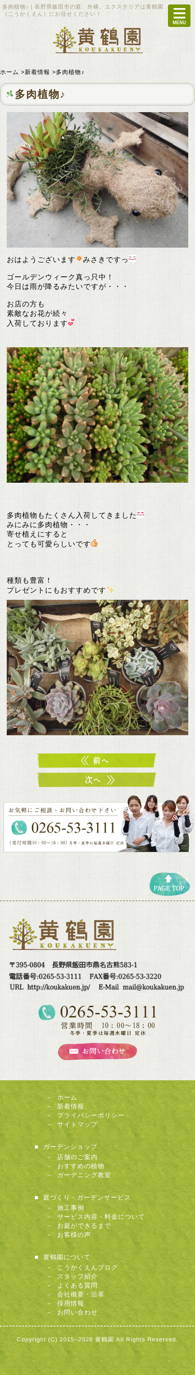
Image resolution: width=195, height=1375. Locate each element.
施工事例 (70, 1207)
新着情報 (70, 1106)
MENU (179, 15)
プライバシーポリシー (91, 1115)
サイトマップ (77, 1124)
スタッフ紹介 (77, 1276)
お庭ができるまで (84, 1225)
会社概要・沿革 (80, 1294)
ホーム (67, 1097)
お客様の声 (74, 1234)
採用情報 (70, 1303)
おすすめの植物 (80, 1166)
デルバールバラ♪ (98, 780)
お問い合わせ (77, 1312)
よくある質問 (77, 1285)
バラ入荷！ (98, 760)
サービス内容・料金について (101, 1216)
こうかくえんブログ (87, 1267)
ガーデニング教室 (84, 1175)
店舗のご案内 (77, 1157)
